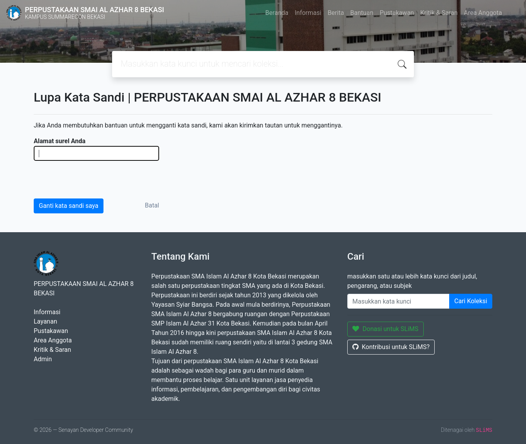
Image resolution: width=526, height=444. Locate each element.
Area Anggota (483, 12)
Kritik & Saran (438, 12)
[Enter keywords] (398, 301)
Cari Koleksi (470, 301)
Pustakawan (397, 12)
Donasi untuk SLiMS (385, 329)
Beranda (276, 12)
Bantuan (362, 12)
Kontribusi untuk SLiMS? (391, 347)
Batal (152, 205)
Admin (43, 359)
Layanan (45, 321)
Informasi (308, 12)
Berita (336, 12)
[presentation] (93, 179)
